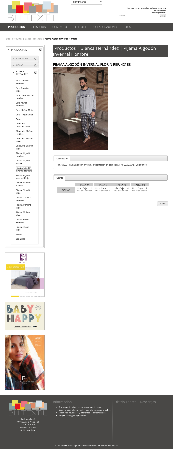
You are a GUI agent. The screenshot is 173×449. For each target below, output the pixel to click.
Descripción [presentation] (62, 158)
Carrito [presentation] (60, 178)
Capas (19, 119)
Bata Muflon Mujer (25, 110)
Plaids (19, 234)
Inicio (8, 38)
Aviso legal (73, 445)
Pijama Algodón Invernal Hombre (24, 169)
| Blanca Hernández (33, 38)
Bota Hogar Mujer (24, 114)
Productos (17, 38)
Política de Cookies (109, 445)
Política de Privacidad (89, 445)
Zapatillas (20, 239)
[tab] (25, 49)
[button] (162, 203)
